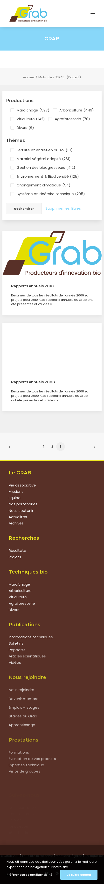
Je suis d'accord (79, 875)
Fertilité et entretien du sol (45, 150)
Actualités (18, 516)
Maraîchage (33, 110)
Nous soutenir (21, 510)
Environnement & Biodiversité (48, 176)
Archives (16, 523)
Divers (25, 128)
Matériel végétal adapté (44, 159)
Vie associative (22, 485)
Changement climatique (43, 185)
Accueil (29, 77)
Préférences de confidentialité (29, 875)
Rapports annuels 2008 (33, 382)
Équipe (15, 497)
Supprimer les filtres (63, 208)
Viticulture (31, 119)
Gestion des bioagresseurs (46, 167)
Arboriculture (76, 110)
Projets (15, 557)
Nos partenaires (23, 504)
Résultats (17, 550)
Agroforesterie (72, 119)
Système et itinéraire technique (51, 194)
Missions (16, 491)
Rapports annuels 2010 (32, 286)
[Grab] (28, 13)
